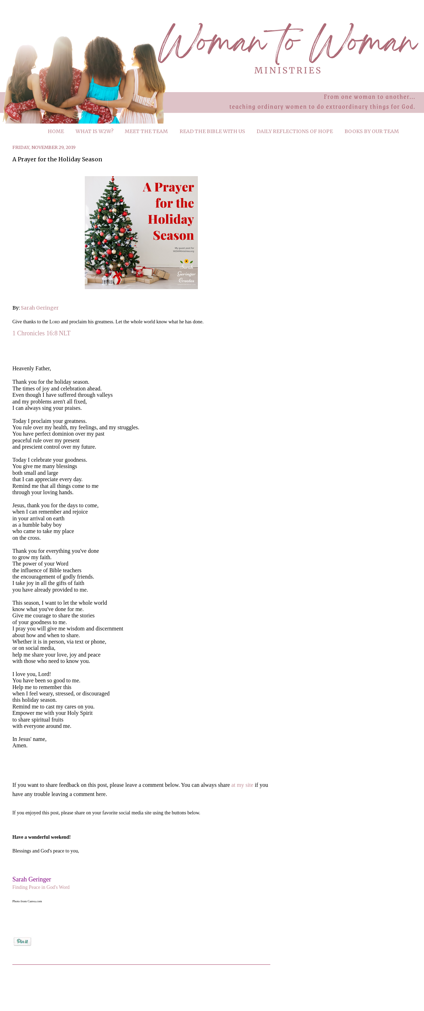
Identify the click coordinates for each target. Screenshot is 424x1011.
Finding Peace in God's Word (41, 887)
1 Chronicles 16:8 (35, 333)
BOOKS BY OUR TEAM (371, 131)
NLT (65, 333)
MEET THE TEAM (146, 131)
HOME (56, 131)
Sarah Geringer (40, 308)
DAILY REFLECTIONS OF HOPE (295, 131)
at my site (242, 785)
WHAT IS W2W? (94, 131)
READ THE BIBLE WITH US (212, 131)
